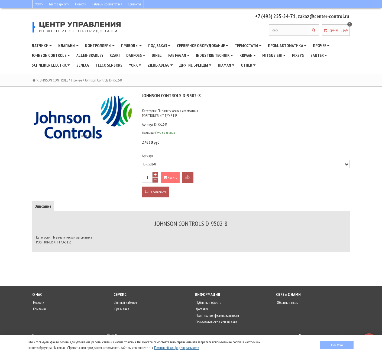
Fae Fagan (178, 55)
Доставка (202, 309)
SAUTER (318, 55)
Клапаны (68, 45)
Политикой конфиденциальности (176, 347)
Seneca (82, 65)
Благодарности (59, 4)
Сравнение (122, 309)
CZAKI (115, 55)
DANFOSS (135, 55)
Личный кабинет (125, 302)
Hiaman (226, 65)
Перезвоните (156, 192)
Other (248, 65)
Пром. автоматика (287, 45)
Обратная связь (287, 302)
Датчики (42, 45)
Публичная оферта (208, 302)
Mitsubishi (274, 55)
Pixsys (298, 55)
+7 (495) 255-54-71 (275, 16)
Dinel (157, 55)
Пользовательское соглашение (216, 322)
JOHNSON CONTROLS (51, 55)
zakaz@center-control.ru (323, 16)
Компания (39, 309)
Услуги (39, 4)
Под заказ (159, 45)
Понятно (337, 345)
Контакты (134, 4)
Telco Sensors (108, 65)
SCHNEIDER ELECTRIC (51, 65)
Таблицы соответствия (107, 4)
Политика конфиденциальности (217, 315)
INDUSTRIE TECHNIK (214, 55)
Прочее (321, 45)
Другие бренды (195, 65)
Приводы (131, 45)
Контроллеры (100, 45)
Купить (170, 177)
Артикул (147, 155)
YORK (135, 65)
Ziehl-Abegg (160, 65)
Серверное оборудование (202, 45)
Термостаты (248, 45)
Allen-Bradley (89, 55)
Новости (80, 4)
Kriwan (247, 55)
